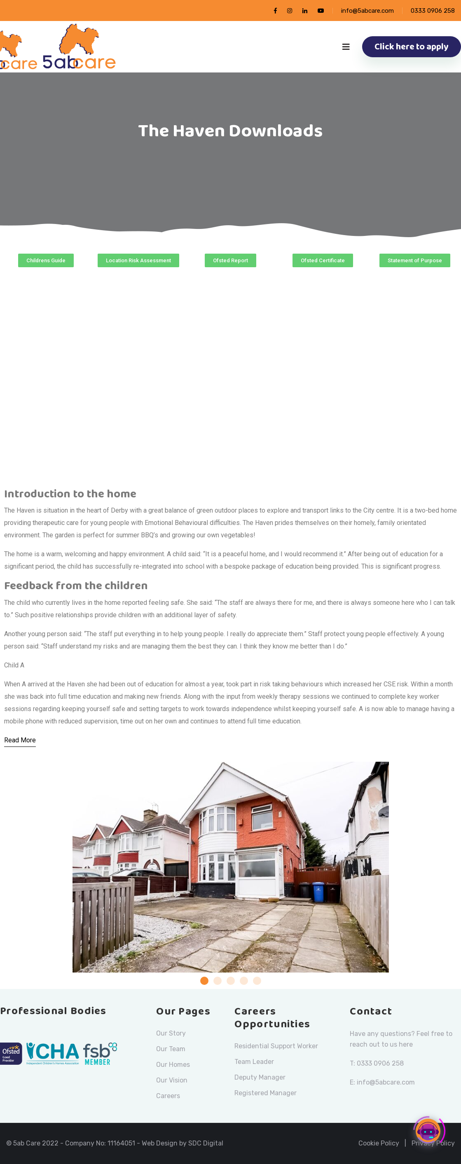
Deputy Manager (259, 1077)
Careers (168, 1096)
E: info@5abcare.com (382, 1082)
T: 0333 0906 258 (377, 1063)
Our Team (170, 1049)
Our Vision (171, 1080)
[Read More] (20, 740)
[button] (46, 260)
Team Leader (254, 1062)
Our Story (171, 1033)
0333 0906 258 (433, 10)
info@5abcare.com (367, 10)
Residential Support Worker (276, 1046)
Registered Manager (265, 1093)
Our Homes (173, 1064)
